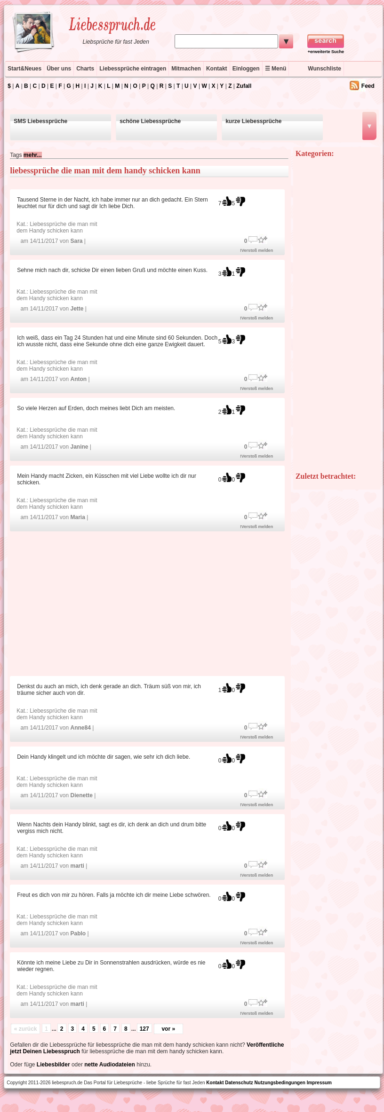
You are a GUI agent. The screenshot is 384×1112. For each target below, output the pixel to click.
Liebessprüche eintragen (132, 68)
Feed (368, 86)
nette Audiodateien (109, 1064)
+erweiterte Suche (326, 51)
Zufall (243, 86)
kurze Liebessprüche (253, 121)
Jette (76, 308)
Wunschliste (324, 68)
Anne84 (80, 727)
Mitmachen (186, 68)
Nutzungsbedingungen (280, 1082)
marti (77, 866)
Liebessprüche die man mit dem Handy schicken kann (56, 227)
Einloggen (246, 68)
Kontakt (216, 68)
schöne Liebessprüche (150, 121)
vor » (168, 1029)
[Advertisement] (149, 603)
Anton (78, 379)
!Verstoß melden (256, 250)
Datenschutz (239, 1082)
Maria (77, 517)
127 (144, 1029)
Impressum (319, 1082)
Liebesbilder (53, 1064)
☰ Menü (276, 68)
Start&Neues (24, 68)
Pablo (78, 933)
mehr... (33, 155)
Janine (79, 446)
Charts (85, 68)
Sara (76, 241)
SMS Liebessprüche (40, 121)
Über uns (59, 68)
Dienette (81, 795)
